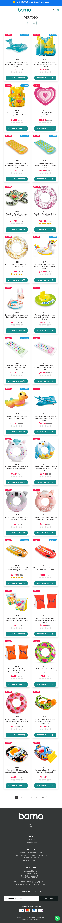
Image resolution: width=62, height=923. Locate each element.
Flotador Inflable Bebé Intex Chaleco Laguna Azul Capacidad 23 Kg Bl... (45, 64)
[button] (16, 78)
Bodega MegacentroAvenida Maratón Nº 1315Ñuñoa (31, 877)
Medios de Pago (31, 842)
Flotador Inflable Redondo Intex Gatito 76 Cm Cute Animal (16, 468)
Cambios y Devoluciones (31, 858)
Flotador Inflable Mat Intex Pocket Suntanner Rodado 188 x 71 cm (45, 368)
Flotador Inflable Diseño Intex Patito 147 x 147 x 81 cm (17, 417)
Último (43, 798)
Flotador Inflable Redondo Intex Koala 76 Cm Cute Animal (16, 518)
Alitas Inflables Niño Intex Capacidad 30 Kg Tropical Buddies (17, 619)
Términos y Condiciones (31, 860)
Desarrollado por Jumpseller (30, 919)
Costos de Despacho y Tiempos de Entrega (31, 855)
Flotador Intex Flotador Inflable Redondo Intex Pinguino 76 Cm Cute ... (45, 469)
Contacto (31, 839)
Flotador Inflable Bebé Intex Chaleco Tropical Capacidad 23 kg (17, 114)
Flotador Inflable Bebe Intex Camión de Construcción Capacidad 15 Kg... (45, 772)
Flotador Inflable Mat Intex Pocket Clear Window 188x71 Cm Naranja (17, 165)
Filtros (31, 23)
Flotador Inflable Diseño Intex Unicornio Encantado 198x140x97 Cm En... (45, 266)
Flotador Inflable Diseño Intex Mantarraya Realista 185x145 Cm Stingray (45, 418)
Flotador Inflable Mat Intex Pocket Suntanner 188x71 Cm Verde (45, 165)
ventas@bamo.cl (31, 871)
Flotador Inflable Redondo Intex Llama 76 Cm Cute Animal (45, 518)
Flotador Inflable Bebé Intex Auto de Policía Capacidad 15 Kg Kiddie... (16, 772)
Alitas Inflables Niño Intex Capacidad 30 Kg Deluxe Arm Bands (45, 620)
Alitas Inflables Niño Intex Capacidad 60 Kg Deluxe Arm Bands (16, 671)
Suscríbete (49, 898)
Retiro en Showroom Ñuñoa (31, 853)
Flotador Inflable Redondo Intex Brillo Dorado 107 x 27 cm (16, 265)
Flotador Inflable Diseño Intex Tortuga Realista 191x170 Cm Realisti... (17, 216)
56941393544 (31, 873)
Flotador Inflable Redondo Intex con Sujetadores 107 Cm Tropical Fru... (45, 671)
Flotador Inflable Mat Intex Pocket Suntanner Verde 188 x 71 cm (17, 368)
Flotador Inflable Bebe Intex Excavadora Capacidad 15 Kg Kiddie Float (45, 721)
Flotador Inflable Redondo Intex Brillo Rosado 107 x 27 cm (45, 215)
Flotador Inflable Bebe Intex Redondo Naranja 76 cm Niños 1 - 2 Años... (45, 317)
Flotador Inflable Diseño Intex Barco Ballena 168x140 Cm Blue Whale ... (16, 64)
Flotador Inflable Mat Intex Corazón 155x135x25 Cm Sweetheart (45, 115)
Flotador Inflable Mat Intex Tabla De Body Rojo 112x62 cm (45, 569)
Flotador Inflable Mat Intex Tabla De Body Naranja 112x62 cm (17, 569)
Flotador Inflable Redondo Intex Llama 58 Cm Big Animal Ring (16, 316)
